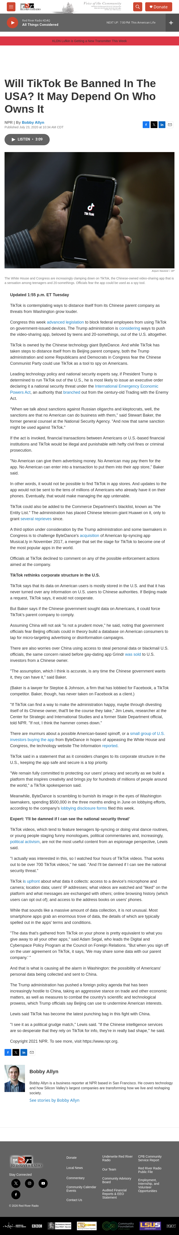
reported (109, 746)
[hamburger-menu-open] (11, 6)
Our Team (109, 1169)
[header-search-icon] (137, 6)
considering (129, 328)
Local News (74, 1168)
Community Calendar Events (81, 1188)
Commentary (75, 1178)
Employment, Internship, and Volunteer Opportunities (148, 1185)
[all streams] (172, 23)
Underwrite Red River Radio (117, 1158)
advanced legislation (65, 322)
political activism (25, 841)
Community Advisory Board (116, 1180)
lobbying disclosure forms (84, 808)
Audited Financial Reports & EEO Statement (114, 1194)
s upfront (32, 881)
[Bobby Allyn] (15, 1078)
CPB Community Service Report (150, 1158)
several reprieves (36, 519)
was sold (133, 654)
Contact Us (74, 1200)
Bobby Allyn (33, 122)
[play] (12, 22)
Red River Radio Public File (150, 1170)
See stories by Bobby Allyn (54, 1100)
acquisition (89, 535)
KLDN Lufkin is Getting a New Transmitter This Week (89, 41)
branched (71, 392)
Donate (161, 7)
